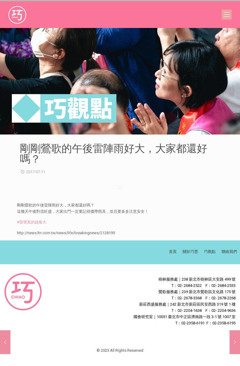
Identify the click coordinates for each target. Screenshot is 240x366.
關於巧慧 (190, 251)
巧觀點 (210, 251)
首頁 (173, 251)
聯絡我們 (229, 251)
